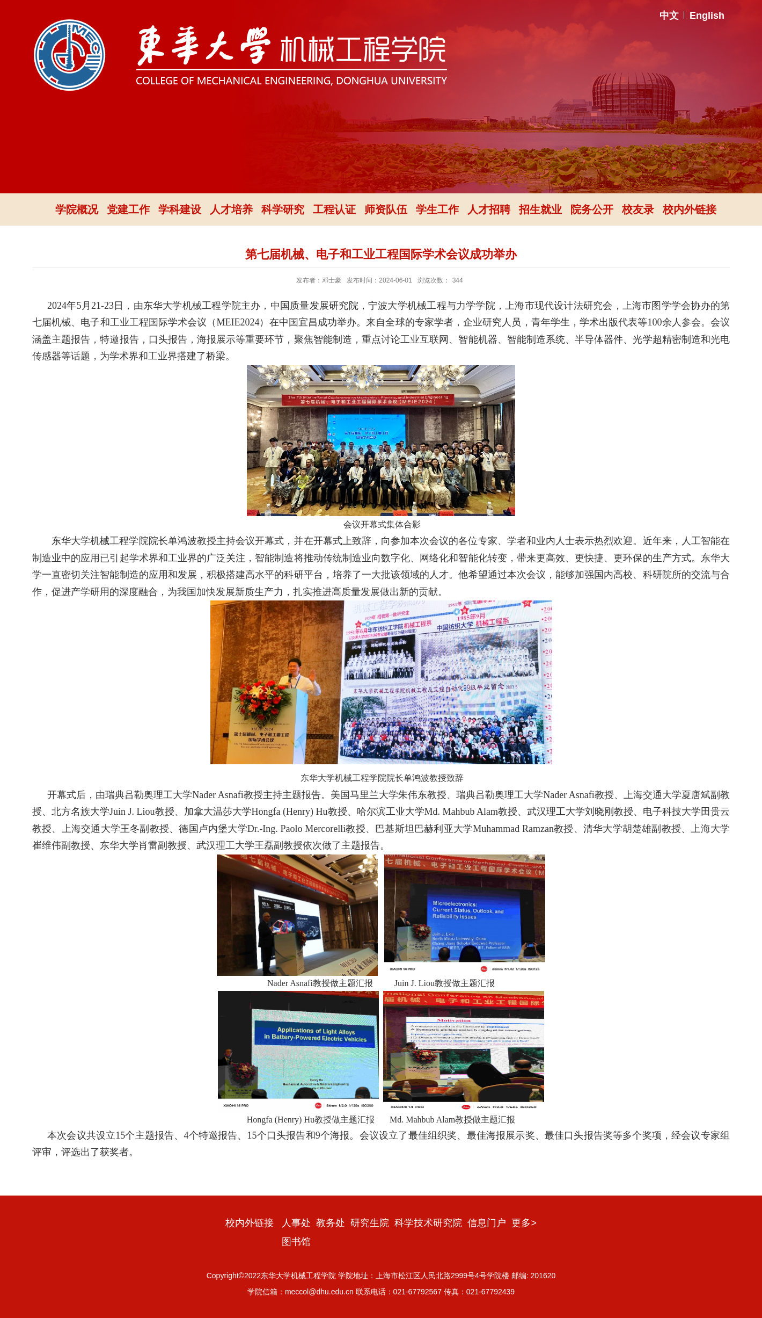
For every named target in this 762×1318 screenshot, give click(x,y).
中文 (669, 15)
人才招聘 (488, 209)
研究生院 (369, 1223)
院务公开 (591, 209)
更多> (524, 1223)
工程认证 (334, 209)
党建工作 (128, 209)
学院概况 (76, 209)
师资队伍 (385, 209)
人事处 (296, 1223)
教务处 (330, 1223)
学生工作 (437, 209)
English (707, 15)
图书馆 (296, 1241)
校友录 (638, 209)
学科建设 (179, 209)
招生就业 (540, 209)
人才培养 (231, 209)
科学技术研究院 (428, 1223)
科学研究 (282, 209)
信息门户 (486, 1223)
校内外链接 (689, 209)
